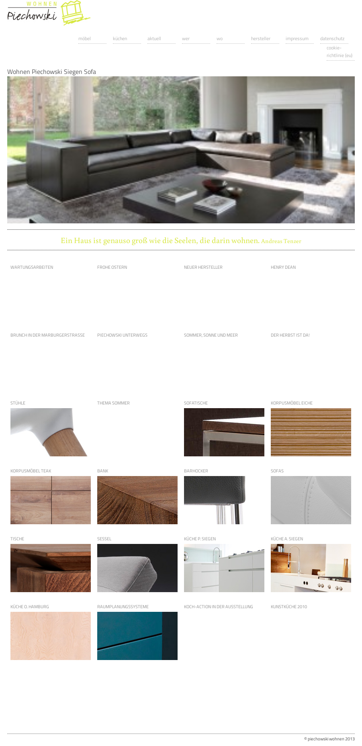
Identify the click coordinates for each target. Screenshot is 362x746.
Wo (220, 38)
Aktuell (154, 38)
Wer (186, 38)
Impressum (297, 38)
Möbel (84, 38)
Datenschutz (332, 38)
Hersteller (260, 38)
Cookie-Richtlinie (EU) (339, 51)
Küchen (120, 38)
